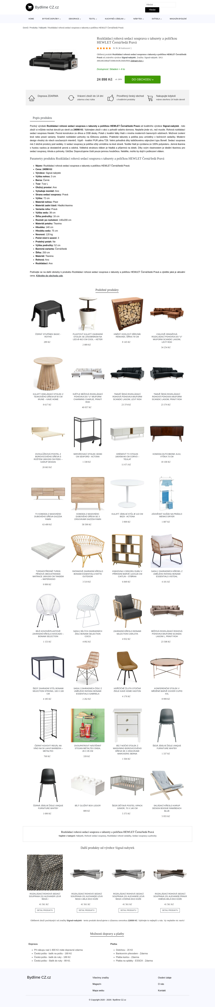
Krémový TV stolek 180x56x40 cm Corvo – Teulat (127, 456)
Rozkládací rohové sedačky (119, 836)
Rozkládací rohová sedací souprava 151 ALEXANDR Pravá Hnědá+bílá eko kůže (170, 896)
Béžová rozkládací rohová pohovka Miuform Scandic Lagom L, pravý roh (166, 634)
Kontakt (162, 990)
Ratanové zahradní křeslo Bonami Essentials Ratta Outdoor (87, 574)
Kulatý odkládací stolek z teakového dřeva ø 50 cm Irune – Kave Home (48, 396)
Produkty (34, 28)
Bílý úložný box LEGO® (88, 805)
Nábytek (137, 19)
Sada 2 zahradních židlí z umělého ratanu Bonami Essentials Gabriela (88, 691)
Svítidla (156, 19)
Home (31, 19)
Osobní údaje (164, 977)
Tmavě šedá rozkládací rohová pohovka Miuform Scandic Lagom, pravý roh (167, 396)
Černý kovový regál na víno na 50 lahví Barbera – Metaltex (48, 748)
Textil (92, 19)
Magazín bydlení (178, 19)
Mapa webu (98, 990)
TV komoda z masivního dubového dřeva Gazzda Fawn (48, 516)
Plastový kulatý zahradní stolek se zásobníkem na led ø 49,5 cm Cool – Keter (88, 337)
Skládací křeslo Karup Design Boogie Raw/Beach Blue (166, 808)
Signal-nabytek (129, 57)
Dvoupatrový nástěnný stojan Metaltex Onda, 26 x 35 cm (87, 748)
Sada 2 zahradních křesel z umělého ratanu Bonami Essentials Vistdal (167, 574)
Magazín (97, 984)
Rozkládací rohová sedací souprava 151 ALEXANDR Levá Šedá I (45, 896)
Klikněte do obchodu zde (49, 276)
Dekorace (74, 19)
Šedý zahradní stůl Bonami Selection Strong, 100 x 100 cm (48, 691)
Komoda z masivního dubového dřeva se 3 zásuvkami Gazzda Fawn (87, 516)
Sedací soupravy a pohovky (144, 836)
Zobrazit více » (136, 61)
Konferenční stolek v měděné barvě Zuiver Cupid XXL (166, 691)
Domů (25, 28)
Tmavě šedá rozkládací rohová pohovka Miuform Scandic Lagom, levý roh (127, 396)
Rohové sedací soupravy (95, 836)
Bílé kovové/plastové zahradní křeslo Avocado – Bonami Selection (48, 634)
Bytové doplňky (50, 19)
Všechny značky (101, 977)
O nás (161, 984)
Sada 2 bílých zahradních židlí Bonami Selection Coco (87, 634)
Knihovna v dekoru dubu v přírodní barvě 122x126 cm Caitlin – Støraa (127, 574)
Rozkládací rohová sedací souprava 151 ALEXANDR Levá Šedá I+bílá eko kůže (87, 896)
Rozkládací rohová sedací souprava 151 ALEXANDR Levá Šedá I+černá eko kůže (128, 896)
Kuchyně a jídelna (114, 19)
